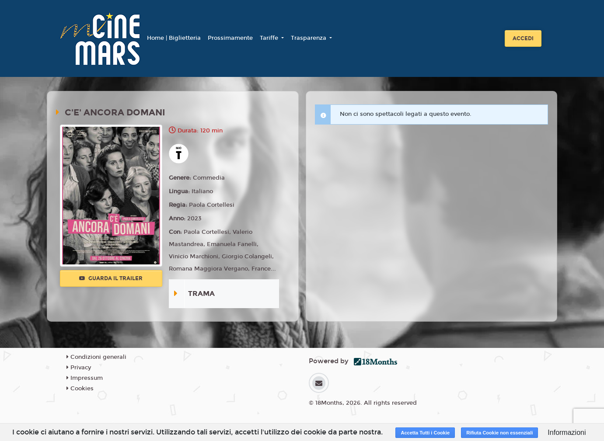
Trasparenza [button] (309, 38)
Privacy (78, 367)
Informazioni (567, 432)
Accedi (523, 38)
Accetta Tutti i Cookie (425, 432)
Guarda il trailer (111, 278)
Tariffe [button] (270, 38)
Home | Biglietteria (174, 38)
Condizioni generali (96, 357)
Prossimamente (230, 38)
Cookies (80, 388)
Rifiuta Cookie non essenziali (499, 432)
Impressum (84, 378)
